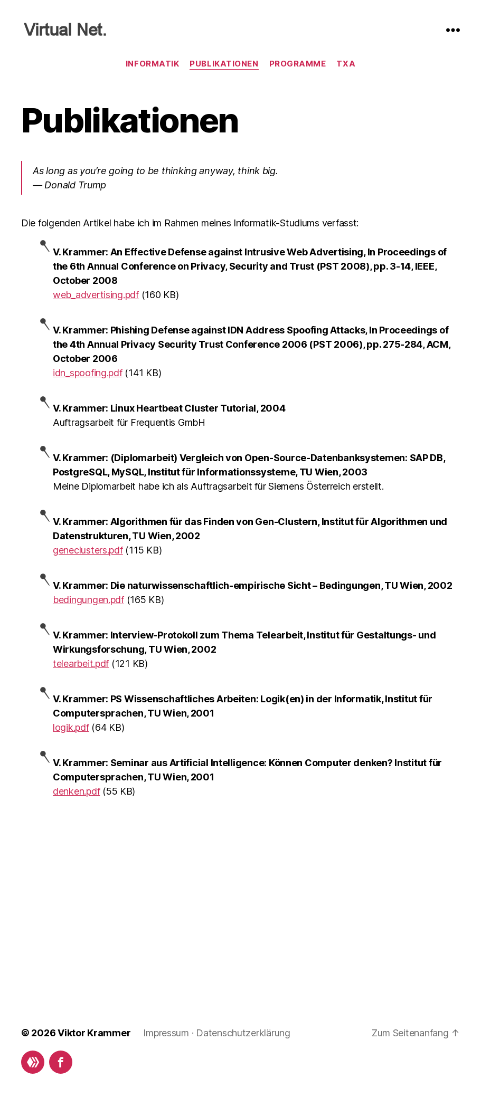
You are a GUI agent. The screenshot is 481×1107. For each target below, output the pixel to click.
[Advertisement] (241, 885)
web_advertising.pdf (96, 294)
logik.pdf (71, 727)
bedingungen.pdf (88, 599)
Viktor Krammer (94, 1032)
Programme (297, 64)
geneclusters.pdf (88, 550)
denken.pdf (76, 791)
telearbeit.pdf (81, 663)
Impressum (166, 1032)
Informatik (153, 64)
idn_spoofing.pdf (87, 372)
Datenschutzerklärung (243, 1032)
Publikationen (224, 64)
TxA (345, 64)
